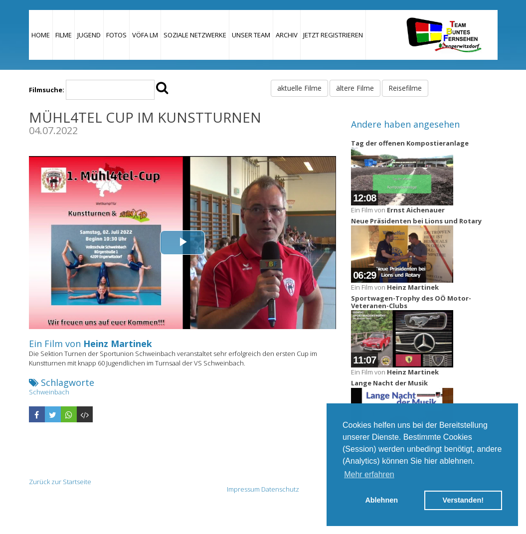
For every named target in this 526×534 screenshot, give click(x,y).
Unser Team (251, 34)
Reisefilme (405, 88)
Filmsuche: (46, 89)
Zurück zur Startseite (60, 481)
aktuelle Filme (299, 88)
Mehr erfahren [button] (369, 474)
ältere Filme (355, 88)
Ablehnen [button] (381, 500)
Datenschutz (280, 489)
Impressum (243, 489)
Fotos (116, 34)
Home (40, 34)
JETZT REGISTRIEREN (333, 34)
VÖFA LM (145, 34)
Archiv (287, 34)
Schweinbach (49, 391)
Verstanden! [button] (463, 500)
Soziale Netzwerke (195, 34)
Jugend (89, 34)
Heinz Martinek (117, 344)
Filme (63, 34)
